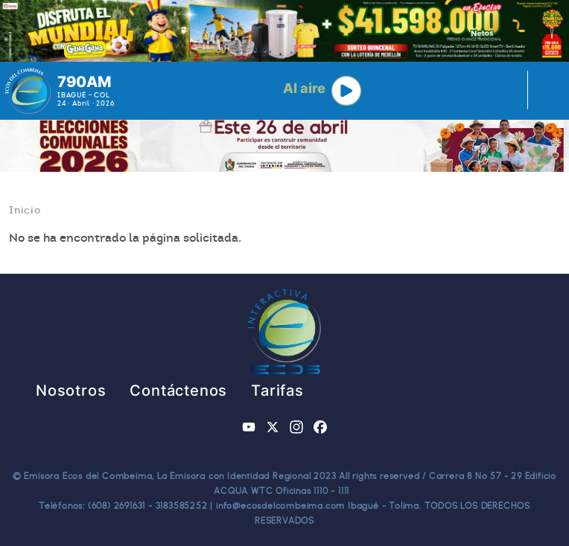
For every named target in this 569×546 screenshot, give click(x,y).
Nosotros (71, 390)
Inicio (25, 209)
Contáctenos (178, 390)
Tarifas (277, 390)
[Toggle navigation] (543, 91)
